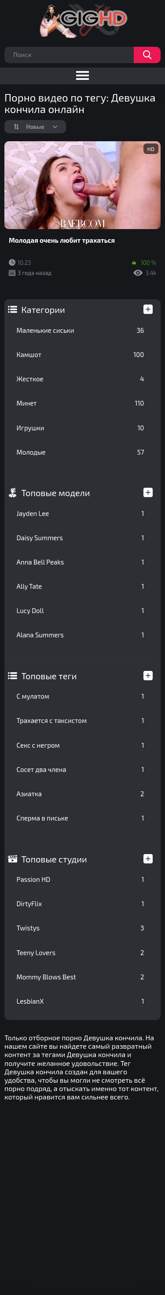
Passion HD (80, 879)
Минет (80, 403)
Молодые (80, 452)
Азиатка (80, 794)
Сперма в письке (80, 818)
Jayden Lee (80, 513)
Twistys (80, 928)
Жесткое (80, 379)
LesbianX (80, 1001)
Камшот (80, 354)
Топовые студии (54, 859)
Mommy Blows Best (80, 977)
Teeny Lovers (80, 952)
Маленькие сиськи (80, 330)
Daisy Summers (80, 538)
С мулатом (80, 696)
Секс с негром (80, 745)
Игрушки (80, 428)
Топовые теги (49, 675)
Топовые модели (56, 492)
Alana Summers (80, 635)
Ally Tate (80, 586)
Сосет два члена (80, 769)
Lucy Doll (80, 610)
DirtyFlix (80, 903)
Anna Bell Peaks (80, 562)
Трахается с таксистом (80, 720)
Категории (43, 309)
